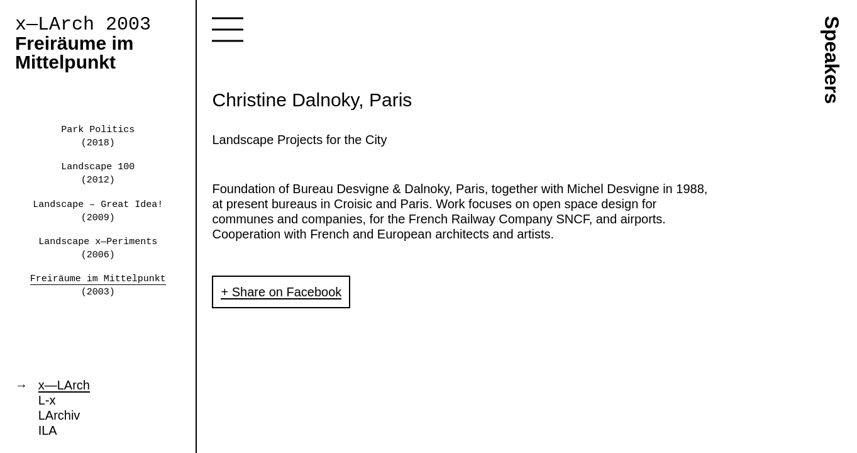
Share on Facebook (287, 292)
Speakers (832, 60)
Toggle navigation (227, 29)
